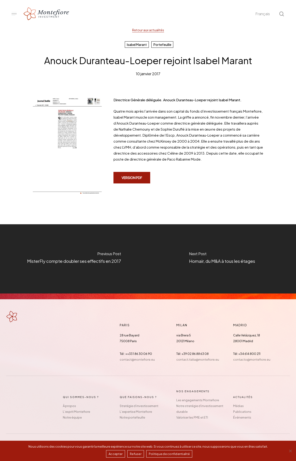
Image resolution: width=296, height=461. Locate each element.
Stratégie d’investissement (139, 406)
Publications (242, 411)
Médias (238, 406)
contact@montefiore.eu (137, 359)
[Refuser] (290, 451)
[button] (14, 14)
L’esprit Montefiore (76, 411)
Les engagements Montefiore (197, 400)
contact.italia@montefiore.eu (197, 359)
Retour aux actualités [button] (148, 30)
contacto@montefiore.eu (251, 359)
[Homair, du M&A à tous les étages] (222, 258)
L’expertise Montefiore (136, 411)
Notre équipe (72, 417)
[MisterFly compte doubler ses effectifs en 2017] (74, 258)
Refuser (135, 454)
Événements (242, 417)
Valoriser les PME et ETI (192, 417)
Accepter (115, 454)
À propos (69, 406)
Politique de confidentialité (169, 454)
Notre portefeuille (132, 417)
